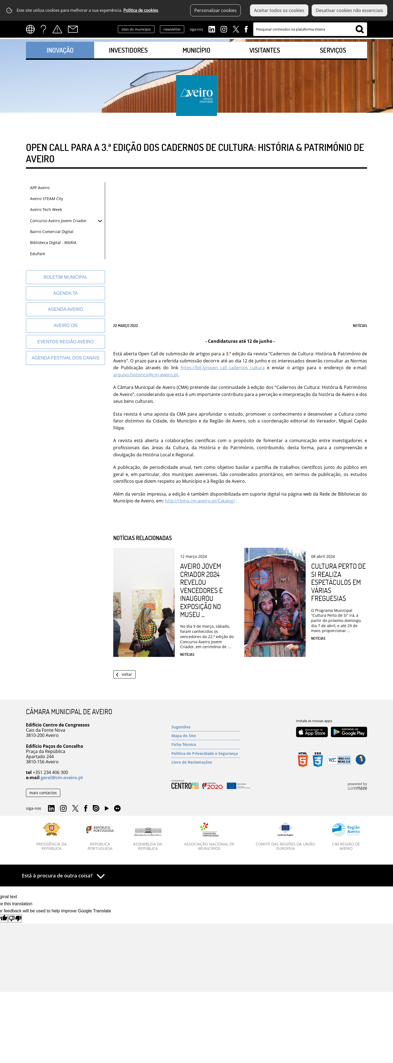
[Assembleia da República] (148, 839)
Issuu (96, 808)
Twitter (236, 28)
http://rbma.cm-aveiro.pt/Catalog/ (200, 501)
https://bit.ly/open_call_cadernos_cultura (223, 368)
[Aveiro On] (65, 325)
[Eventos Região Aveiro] (65, 342)
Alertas (57, 29)
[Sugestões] (205, 727)
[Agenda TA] (65, 293)
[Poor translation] (15, 918)
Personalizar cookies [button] (215, 10)
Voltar (127, 674)
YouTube (107, 809)
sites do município (136, 29)
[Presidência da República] (51, 837)
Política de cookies (140, 10)
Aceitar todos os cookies (279, 10)
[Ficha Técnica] (205, 744)
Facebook (246, 28)
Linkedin (212, 28)
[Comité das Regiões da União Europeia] (285, 837)
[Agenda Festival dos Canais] (65, 358)
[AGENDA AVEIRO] (65, 309)
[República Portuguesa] (100, 837)
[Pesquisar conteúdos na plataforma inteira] (360, 29)
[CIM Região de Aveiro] (346, 837)
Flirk (117, 808)
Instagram (224, 28)
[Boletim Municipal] (65, 277)
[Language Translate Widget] (32, 29)
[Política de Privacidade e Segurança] (205, 753)
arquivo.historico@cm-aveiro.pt (145, 375)
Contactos (73, 29)
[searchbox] (310, 29)
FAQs (43, 29)
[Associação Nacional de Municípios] (209, 837)
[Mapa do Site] (205, 735)
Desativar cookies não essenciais (349, 10)
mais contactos (43, 792)
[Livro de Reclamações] (205, 762)
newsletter (172, 29)
